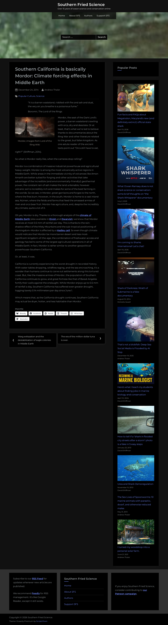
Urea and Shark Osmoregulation (135, 484)
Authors (88, 15)
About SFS (74, 15)
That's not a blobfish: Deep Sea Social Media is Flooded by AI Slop (134, 348)
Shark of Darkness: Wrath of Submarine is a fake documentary (132, 292)
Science (40, 96)
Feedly (36, 593)
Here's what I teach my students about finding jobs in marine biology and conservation (135, 391)
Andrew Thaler (52, 89)
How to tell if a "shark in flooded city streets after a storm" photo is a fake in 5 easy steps (135, 440)
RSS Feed (37, 578)
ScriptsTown (41, 621)
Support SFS (103, 15)
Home (61, 15)
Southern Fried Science (81, 4)
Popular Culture (26, 96)
